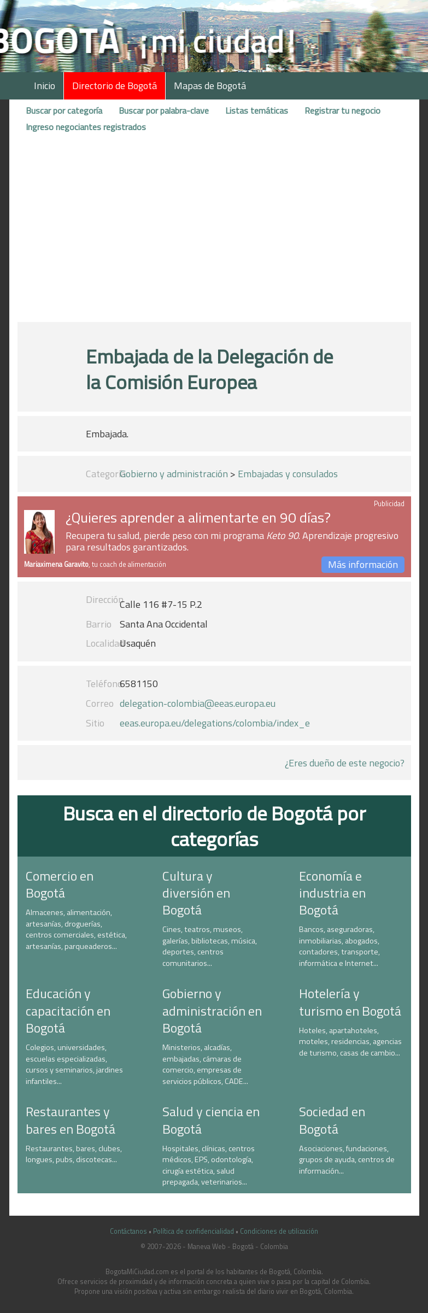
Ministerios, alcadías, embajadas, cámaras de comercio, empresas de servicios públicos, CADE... (205, 1064)
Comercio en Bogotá (59, 884)
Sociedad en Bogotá (332, 1119)
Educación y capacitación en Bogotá (68, 1010)
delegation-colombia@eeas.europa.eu (197, 703)
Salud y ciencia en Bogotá (211, 1119)
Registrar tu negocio (342, 110)
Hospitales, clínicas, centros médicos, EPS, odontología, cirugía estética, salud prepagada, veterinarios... (208, 1165)
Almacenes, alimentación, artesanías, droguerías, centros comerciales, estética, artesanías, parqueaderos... (76, 929)
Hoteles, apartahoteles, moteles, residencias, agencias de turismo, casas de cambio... (350, 1041)
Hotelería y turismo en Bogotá (350, 1001)
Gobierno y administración (174, 473)
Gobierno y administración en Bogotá (212, 1010)
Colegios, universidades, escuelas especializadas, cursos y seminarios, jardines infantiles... (74, 1064)
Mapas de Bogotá (210, 85)
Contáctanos (128, 1231)
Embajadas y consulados (288, 473)
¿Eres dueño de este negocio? (344, 762)
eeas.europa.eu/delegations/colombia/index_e (215, 723)
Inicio (44, 85)
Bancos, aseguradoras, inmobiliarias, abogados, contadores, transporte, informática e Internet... (339, 946)
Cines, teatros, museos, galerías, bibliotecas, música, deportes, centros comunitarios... (209, 946)
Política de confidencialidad (193, 1231)
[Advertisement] (214, 231)
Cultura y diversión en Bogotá (196, 892)
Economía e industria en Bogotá (332, 892)
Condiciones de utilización (279, 1231)
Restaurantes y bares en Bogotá (70, 1119)
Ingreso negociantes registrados (86, 126)
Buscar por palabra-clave (164, 110)
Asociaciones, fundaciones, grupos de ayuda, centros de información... (347, 1159)
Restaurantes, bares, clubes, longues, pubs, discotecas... (74, 1154)
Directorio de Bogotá (114, 85)
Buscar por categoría (64, 110)
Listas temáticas (256, 110)
